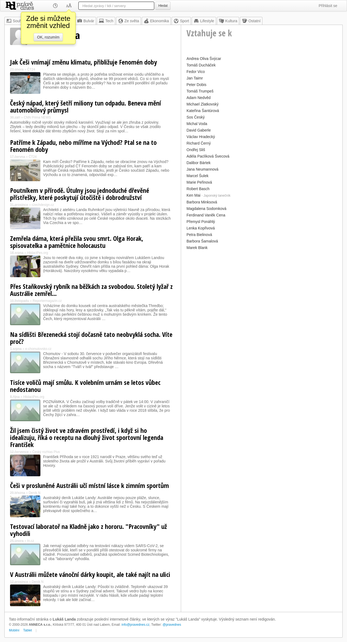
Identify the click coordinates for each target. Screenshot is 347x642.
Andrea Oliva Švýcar (204, 58)
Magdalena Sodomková (206, 208)
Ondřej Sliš (196, 150)
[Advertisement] (262, 289)
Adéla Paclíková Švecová (208, 156)
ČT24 (31, 69)
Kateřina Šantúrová (203, 110)
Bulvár (85, 21)
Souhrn (15, 21)
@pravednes (172, 625)
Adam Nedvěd (199, 97)
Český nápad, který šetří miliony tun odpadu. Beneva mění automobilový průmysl (85, 106)
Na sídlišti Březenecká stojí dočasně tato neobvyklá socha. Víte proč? (91, 338)
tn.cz (30, 541)
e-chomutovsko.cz (38, 349)
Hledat (163, 6)
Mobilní (14, 630)
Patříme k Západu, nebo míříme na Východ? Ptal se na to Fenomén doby (83, 146)
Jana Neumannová (203, 169)
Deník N (34, 493)
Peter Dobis (196, 84)
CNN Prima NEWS (37, 117)
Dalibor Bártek (199, 163)
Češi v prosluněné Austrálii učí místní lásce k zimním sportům (89, 485)
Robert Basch (198, 189)
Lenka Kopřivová (201, 228)
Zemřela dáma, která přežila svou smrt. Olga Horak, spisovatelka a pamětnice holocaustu (76, 242)
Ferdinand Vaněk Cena (206, 215)
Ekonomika (156, 21)
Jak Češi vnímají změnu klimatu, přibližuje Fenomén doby (83, 62)
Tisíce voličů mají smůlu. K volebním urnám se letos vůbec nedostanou (85, 386)
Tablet (27, 630)
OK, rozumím (48, 37)
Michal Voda (197, 124)
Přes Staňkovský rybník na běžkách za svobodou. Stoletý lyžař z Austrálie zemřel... (91, 290)
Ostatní (251, 21)
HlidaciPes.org (37, 253)
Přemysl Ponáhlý (201, 221)
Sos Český (196, 117)
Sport (181, 21)
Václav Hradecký (201, 137)
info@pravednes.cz (135, 625)
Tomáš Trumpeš (200, 91)
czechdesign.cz (43, 205)
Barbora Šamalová (202, 241)
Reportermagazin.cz (47, 301)
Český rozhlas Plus (46, 452)
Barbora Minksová (202, 202)
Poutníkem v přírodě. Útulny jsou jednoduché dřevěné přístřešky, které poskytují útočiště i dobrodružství (79, 194)
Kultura (228, 21)
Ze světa (128, 21)
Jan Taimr (195, 78)
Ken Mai (193, 195)
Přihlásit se (328, 6)
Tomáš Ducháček (201, 65)
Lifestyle (204, 21)
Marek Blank (197, 247)
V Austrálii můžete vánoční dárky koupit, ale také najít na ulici (90, 574)
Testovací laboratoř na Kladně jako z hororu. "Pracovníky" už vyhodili (88, 530)
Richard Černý (199, 143)
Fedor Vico (196, 71)
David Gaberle (199, 130)
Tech (106, 21)
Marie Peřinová (199, 182)
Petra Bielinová (199, 234)
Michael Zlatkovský (203, 104)
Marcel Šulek (197, 176)
